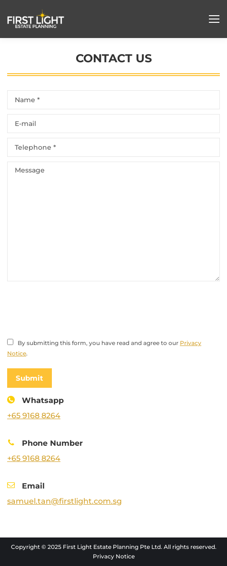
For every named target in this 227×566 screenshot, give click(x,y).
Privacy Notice (114, 556)
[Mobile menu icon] (214, 19)
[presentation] (79, 309)
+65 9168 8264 (33, 415)
